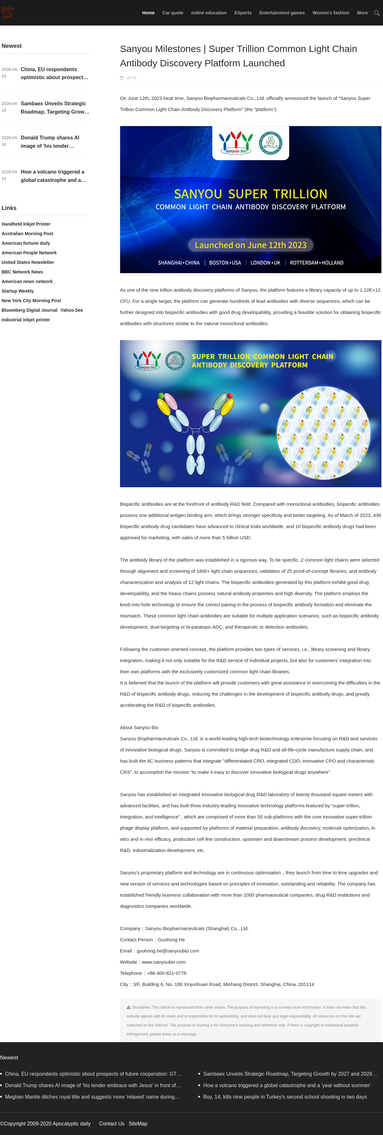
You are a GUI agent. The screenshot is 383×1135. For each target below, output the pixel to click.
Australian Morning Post (27, 233)
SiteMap (138, 1123)
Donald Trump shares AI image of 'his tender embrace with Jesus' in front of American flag (88, 1087)
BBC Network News (22, 271)
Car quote (172, 12)
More (362, 12)
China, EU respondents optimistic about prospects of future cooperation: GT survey (88, 1075)
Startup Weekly (18, 291)
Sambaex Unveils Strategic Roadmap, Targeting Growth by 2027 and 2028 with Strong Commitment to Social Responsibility (285, 1075)
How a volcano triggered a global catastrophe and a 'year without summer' (52, 180)
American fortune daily (26, 243)
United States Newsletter (28, 262)
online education (209, 12)
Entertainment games (282, 12)
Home (148, 12)
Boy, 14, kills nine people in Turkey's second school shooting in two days (282, 1097)
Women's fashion (331, 12)
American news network (27, 281)
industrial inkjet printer (26, 319)
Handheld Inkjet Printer (26, 224)
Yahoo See (71, 310)
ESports (243, 12)
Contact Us (111, 1123)
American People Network (29, 252)
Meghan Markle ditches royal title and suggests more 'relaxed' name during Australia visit (87, 1098)
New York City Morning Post (31, 300)
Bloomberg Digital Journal (29, 310)
